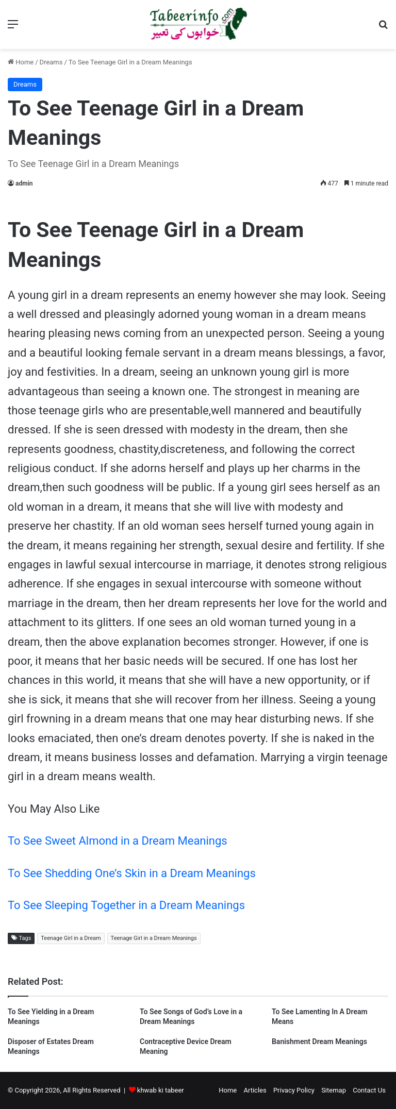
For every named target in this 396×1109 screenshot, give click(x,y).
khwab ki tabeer (160, 1090)
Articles (254, 1090)
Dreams (51, 62)
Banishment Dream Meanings (319, 1041)
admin (23, 183)
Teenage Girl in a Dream (71, 938)
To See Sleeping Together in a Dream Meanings (126, 905)
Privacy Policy (294, 1090)
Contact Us (369, 1090)
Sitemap (333, 1090)
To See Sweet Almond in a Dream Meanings (117, 840)
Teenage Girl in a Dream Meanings (154, 938)
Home (21, 62)
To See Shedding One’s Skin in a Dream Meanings (132, 873)
